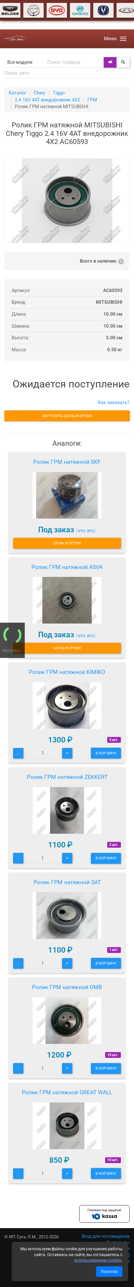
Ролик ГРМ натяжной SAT (67, 882)
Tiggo (59, 93)
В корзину (106, 753)
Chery (39, 93)
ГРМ (92, 100)
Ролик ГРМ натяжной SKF (67, 462)
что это (85, 530)
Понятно (109, 1271)
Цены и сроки (67, 543)
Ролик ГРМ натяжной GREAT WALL (67, 1092)
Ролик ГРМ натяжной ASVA (67, 567)
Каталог (18, 93)
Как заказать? (114, 402)
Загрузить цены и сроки (67, 416)
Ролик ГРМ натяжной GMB (67, 987)
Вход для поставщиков (106, 1236)
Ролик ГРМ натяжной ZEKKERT (67, 777)
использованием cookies (97, 1260)
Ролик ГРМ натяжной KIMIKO (67, 672)
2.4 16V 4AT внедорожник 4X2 (47, 100)
